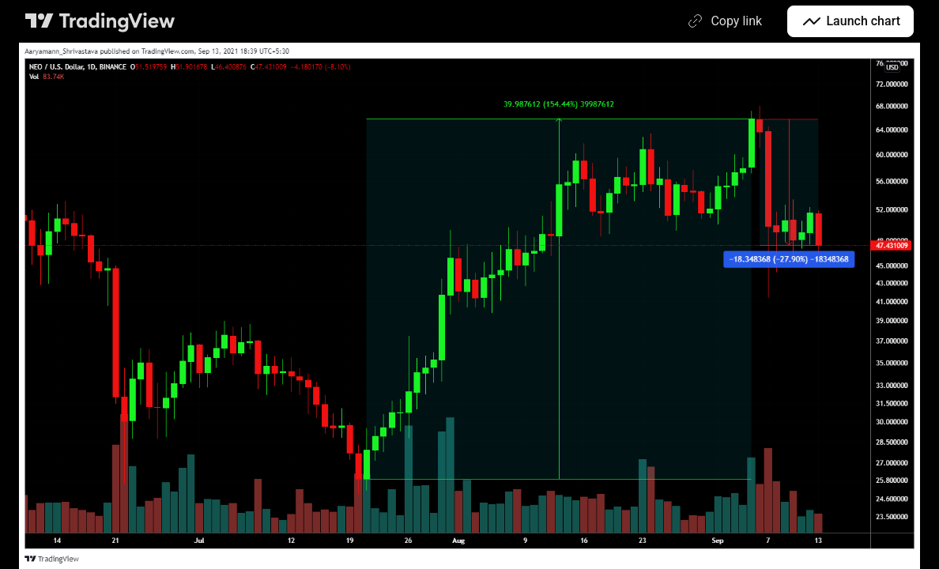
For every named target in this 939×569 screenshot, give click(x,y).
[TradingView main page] (100, 21)
